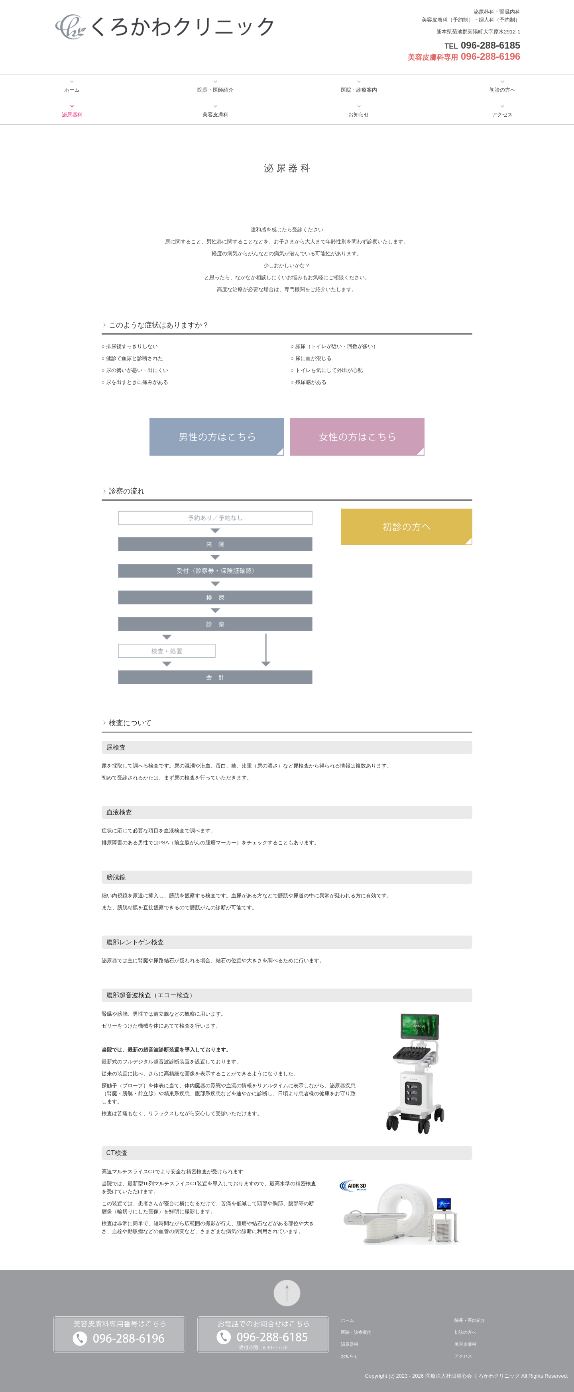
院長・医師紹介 (215, 90)
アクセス (502, 114)
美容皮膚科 (215, 114)
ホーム (72, 90)
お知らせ (358, 114)
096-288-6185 (490, 45)
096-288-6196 (490, 56)
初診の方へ (502, 90)
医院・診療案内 (359, 90)
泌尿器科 (72, 114)
